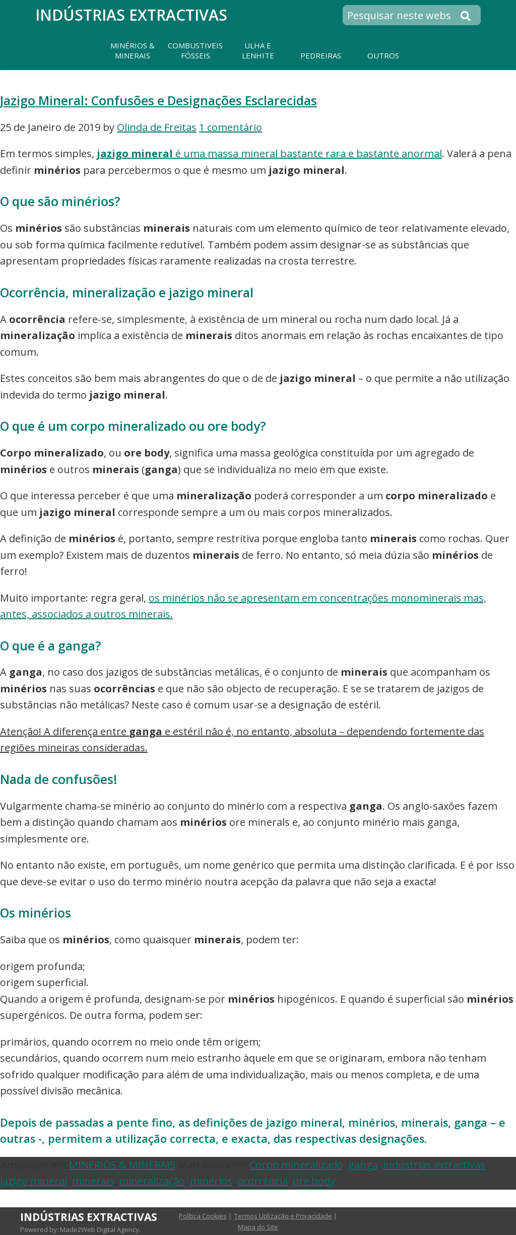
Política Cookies (203, 1215)
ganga (363, 1165)
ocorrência (262, 1181)
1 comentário (230, 127)
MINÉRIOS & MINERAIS (122, 1165)
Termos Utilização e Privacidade (283, 1215)
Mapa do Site (258, 1226)
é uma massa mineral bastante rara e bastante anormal (269, 153)
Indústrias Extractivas (131, 15)
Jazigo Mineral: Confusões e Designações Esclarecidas (158, 100)
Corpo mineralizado (296, 1165)
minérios (211, 1181)
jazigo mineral (33, 1181)
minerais (93, 1181)
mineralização (152, 1181)
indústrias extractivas (434, 1165)
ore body (314, 1181)
